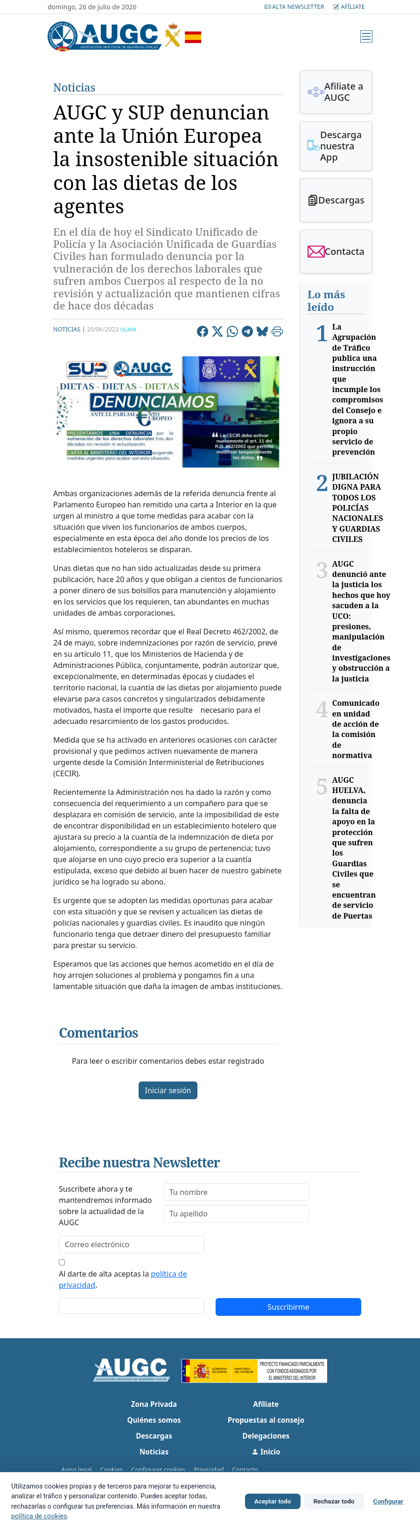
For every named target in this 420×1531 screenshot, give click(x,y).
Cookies (111, 1469)
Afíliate (349, 6)
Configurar (388, 1501)
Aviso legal (76, 1469)
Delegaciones (266, 1435)
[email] (131, 1244)
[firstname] (236, 1192)
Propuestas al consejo (266, 1420)
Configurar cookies (158, 1469)
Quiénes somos (154, 1420)
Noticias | (69, 329)
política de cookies (39, 1516)
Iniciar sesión (168, 1090)
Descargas (154, 1435)
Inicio (266, 1451)
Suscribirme (288, 1307)
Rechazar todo (334, 1501)
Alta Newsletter (295, 6)
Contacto (245, 1469)
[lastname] (236, 1213)
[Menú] (366, 36)
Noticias (74, 87)
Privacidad (209, 1469)
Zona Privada (154, 1404)
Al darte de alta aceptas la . (123, 1279)
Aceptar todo (272, 1501)
